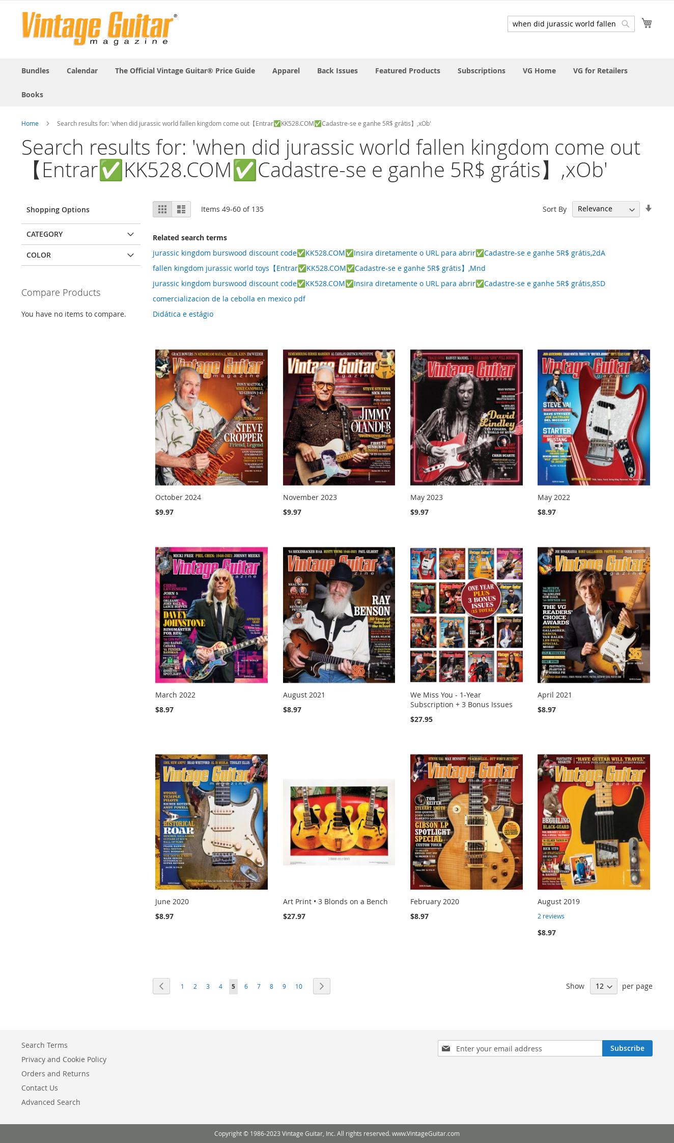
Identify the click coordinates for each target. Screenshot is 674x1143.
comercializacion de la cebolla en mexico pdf (229, 298)
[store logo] (99, 29)
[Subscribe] (627, 1048)
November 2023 (310, 497)
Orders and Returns (55, 1073)
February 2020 (434, 901)
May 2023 (426, 497)
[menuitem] (35, 70)
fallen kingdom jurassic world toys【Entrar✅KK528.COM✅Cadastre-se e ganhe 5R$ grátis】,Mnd (319, 268)
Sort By (555, 208)
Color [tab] (38, 255)
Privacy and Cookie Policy (63, 1059)
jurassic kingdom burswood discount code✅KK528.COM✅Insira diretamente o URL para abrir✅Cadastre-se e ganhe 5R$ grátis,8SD (379, 283)
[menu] (337, 82)
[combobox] (571, 24)
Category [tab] (44, 234)
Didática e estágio (183, 314)
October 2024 (178, 497)
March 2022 (175, 695)
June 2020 (172, 901)
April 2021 (555, 695)
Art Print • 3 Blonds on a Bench (335, 901)
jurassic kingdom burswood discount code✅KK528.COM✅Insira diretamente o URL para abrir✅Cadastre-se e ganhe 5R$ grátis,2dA (379, 253)
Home (30, 123)
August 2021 (304, 695)
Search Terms (44, 1045)
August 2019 (559, 901)
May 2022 (554, 497)
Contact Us (39, 1088)
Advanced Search (50, 1102)
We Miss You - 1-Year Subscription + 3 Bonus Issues (461, 699)
